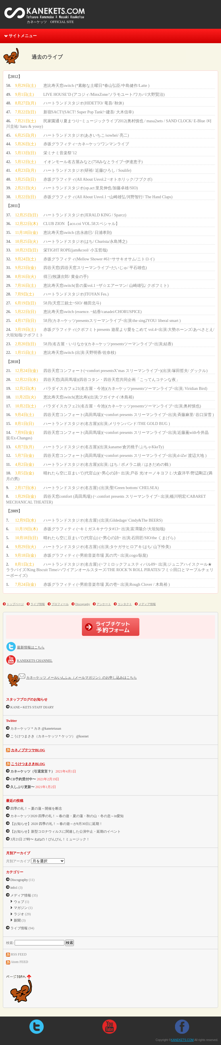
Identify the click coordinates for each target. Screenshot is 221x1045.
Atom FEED (19, 962)
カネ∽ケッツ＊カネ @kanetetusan (35, 728)
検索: (10, 943)
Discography (82, 604)
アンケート (104, 604)
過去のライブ (47, 57)
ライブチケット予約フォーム (110, 627)
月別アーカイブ (18, 861)
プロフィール (60, 604)
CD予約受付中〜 (23, 779)
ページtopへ (24, 989)
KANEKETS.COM (44, 14)
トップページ (15, 604)
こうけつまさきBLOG (28, 764)
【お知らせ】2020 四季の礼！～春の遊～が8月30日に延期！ (56, 824)
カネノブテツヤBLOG (28, 750)
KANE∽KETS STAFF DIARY (32, 707)
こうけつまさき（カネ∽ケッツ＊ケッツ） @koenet (49, 736)
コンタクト (125, 604)
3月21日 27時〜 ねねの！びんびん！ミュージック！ (50, 839)
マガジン (21, 908)
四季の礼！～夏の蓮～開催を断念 (36, 808)
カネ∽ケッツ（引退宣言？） (32, 771)
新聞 (17, 920)
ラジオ (19, 914)
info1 (14, 888)
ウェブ (19, 902)
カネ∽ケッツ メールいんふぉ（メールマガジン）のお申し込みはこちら (81, 678)
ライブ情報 (37, 604)
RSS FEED (18, 954)
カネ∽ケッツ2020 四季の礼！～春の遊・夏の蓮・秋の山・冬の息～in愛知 (67, 816)
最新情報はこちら (31, 647)
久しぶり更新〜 (22, 787)
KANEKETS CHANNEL (35, 661)
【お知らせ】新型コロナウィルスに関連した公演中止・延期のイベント (65, 831)
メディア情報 (147, 604)
